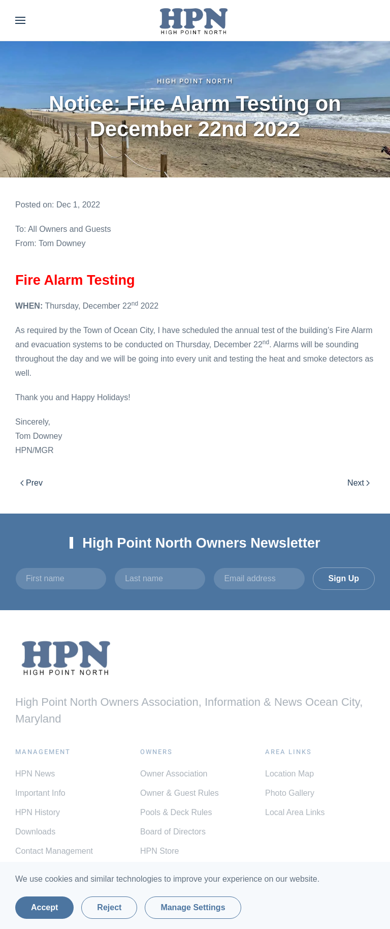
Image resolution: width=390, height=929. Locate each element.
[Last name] (160, 578)
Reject (109, 907)
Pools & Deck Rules (176, 812)
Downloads (35, 831)
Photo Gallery (289, 793)
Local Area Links (294, 812)
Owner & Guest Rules (179, 793)
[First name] (61, 578)
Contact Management (54, 851)
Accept (44, 907)
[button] (20, 20)
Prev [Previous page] (31, 482)
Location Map (289, 773)
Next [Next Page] (358, 482)
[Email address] (259, 578)
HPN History (37, 812)
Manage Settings (192, 907)
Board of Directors (173, 831)
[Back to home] (195, 20)
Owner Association (174, 773)
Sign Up (344, 578)
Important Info (40, 793)
